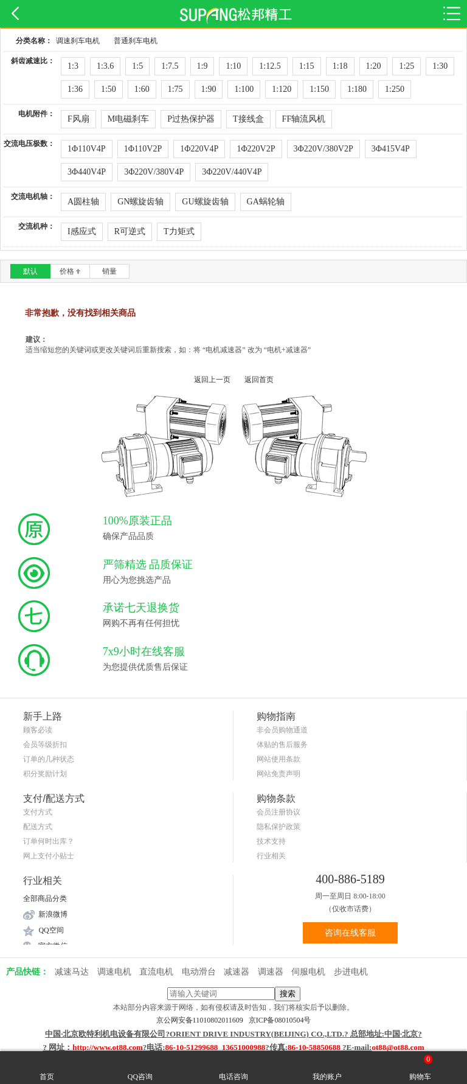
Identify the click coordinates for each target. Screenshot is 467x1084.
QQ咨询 (140, 1067)
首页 (46, 1067)
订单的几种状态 (48, 759)
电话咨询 (233, 1067)
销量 (109, 271)
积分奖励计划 (45, 774)
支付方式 (37, 812)
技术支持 (271, 841)
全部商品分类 (45, 898)
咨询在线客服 (350, 932)
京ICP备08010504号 (280, 1020)
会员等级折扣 (45, 744)
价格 (70, 271)
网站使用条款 (278, 759)
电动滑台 (199, 971)
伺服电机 (308, 971)
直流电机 (156, 971)
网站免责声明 (278, 774)
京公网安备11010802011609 (202, 1020)
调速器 (270, 971)
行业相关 (271, 856)
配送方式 (37, 826)
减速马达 (72, 971)
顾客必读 (37, 730)
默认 (30, 271)
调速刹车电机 (78, 40)
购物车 (420, 1067)
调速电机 (114, 971)
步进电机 (351, 971)
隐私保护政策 (278, 826)
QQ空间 (50, 930)
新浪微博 (52, 914)
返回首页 (259, 379)
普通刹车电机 (135, 40)
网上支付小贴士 (48, 856)
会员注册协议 (278, 812)
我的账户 (327, 1067)
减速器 (236, 971)
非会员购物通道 (282, 730)
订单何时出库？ (48, 841)
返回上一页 (212, 379)
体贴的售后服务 (282, 744)
